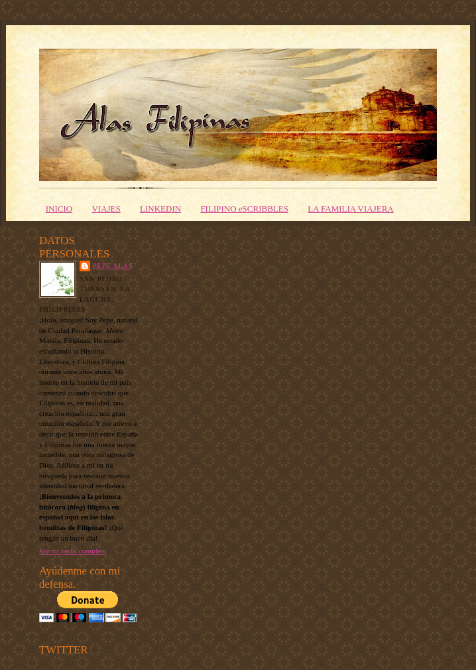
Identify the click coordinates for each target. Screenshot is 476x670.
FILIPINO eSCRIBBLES (244, 209)
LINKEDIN (160, 209)
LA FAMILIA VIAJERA (351, 209)
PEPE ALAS (113, 265)
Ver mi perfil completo (72, 551)
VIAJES (105, 209)
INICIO (59, 209)
